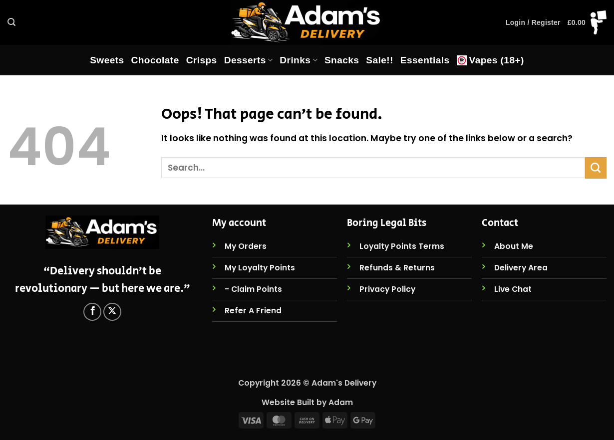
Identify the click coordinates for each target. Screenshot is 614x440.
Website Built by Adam (307, 402)
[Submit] (596, 168)
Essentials (425, 60)
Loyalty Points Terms (401, 246)
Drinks (298, 60)
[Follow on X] (112, 312)
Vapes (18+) (490, 60)
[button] (11, 22)
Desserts (248, 60)
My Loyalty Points (260, 267)
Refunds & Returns (397, 267)
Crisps (201, 60)
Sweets (107, 60)
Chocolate (155, 60)
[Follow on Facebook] (92, 312)
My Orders (246, 246)
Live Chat (513, 289)
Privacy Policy (387, 289)
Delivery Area (521, 267)
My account (239, 223)
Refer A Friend (253, 310)
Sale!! (379, 60)
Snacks (341, 60)
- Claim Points (253, 289)
